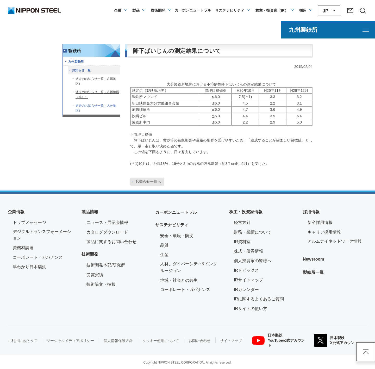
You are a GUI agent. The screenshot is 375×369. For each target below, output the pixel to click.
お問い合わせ (199, 341)
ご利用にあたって (22, 341)
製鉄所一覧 (313, 272)
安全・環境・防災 (176, 236)
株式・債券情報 (248, 251)
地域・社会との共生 (179, 280)
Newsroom (313, 259)
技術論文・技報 (101, 284)
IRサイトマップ (248, 280)
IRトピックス (246, 270)
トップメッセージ (29, 222)
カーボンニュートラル (176, 212)
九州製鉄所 (76, 61)
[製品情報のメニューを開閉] (139, 10)
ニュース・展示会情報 (107, 222)
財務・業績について (252, 232)
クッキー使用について (160, 341)
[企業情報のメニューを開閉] (120, 10)
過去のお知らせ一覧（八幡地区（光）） (97, 94)
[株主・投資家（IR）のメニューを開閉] (274, 10)
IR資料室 (242, 241)
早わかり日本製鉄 (29, 267)
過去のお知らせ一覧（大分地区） (96, 108)
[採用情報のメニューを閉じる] (306, 10)
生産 (164, 255)
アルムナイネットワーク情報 (337, 240)
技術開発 (90, 254)
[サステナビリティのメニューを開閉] (232, 10)
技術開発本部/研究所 (105, 265)
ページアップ (365, 351)
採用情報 (311, 212)
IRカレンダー (246, 289)
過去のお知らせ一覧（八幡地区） (96, 81)
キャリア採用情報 (324, 232)
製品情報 (90, 212)
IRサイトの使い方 (250, 308)
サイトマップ (231, 341)
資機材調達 (23, 247)
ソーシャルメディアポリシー (70, 341)
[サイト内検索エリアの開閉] (363, 10)
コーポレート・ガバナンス (38, 257)
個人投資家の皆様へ (252, 260)
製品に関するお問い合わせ (111, 241)
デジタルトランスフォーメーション (42, 235)
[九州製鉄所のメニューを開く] (328, 29)
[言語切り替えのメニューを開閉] (329, 10)
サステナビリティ (172, 225)
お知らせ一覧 (81, 70)
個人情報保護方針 (118, 341)
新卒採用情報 (320, 222)
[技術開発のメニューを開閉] (160, 10)
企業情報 (16, 212)
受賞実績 (94, 275)
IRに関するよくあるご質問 (259, 299)
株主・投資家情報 (245, 212)
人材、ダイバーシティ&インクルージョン (188, 267)
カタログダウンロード (107, 232)
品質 (164, 245)
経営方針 (242, 222)
